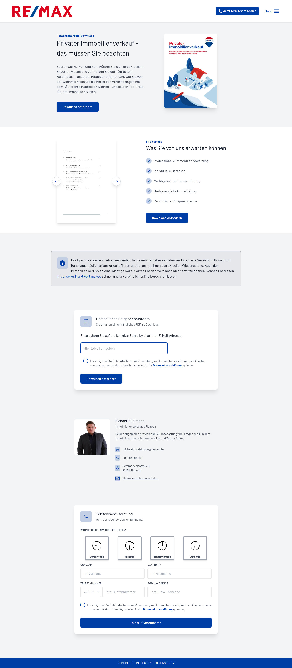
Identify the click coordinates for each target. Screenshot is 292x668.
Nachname (154, 565)
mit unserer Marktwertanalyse (79, 276)
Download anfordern (101, 379)
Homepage (125, 662)
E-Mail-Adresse (157, 583)
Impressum (143, 662)
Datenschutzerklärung (167, 365)
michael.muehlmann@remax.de (143, 449)
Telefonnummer (90, 583)
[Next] (116, 181)
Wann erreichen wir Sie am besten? (103, 530)
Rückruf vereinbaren (146, 623)
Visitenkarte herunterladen (140, 478)
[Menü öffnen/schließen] (271, 11)
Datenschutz (165, 662)
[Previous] (56, 181)
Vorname (86, 565)
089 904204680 (132, 458)
